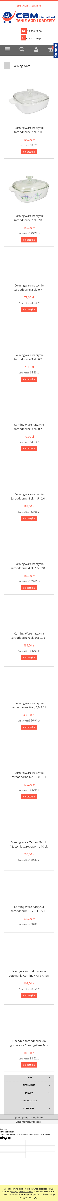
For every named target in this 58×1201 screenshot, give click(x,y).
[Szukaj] (22, 49)
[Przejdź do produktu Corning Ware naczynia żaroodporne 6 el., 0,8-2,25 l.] (29, 616)
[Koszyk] (50, 49)
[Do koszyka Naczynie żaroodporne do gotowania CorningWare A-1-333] (29, 1065)
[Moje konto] (36, 49)
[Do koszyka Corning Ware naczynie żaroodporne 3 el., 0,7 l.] (29, 448)
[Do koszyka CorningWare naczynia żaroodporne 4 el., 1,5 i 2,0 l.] (29, 518)
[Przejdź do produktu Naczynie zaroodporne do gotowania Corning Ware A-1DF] (29, 954)
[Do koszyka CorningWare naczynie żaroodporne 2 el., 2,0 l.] (29, 239)
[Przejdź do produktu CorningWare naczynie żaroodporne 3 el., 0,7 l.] (29, 268)
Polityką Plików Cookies (22, 1191)
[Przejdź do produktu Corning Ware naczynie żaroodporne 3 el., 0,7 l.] (29, 407)
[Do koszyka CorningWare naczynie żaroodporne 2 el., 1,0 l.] (29, 151)
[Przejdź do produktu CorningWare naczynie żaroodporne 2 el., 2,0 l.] (29, 189)
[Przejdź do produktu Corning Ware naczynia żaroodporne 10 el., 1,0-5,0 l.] (29, 889)
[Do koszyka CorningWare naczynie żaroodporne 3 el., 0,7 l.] (29, 309)
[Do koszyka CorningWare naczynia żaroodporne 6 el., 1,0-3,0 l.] (29, 727)
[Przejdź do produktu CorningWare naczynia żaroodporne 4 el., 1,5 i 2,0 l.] (29, 476)
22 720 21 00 (31, 31)
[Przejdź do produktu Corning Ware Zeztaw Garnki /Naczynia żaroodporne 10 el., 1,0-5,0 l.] (29, 824)
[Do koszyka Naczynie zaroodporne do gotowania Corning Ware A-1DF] (29, 995)
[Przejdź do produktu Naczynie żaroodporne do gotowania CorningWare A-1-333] (29, 1023)
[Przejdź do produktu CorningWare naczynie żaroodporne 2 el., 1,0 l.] (29, 101)
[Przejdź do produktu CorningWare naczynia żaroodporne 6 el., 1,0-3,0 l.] (29, 685)
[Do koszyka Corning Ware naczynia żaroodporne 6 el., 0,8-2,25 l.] (29, 657)
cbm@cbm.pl (31, 37)
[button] (7, 49)
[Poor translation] (7, 1138)
